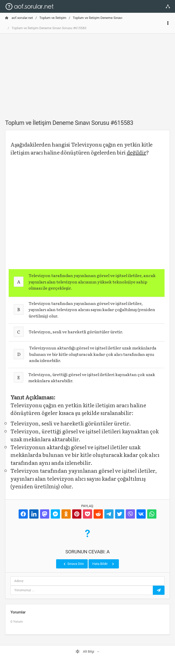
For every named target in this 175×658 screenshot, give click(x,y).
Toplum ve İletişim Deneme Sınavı (97, 18)
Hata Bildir (103, 564)
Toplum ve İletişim (52, 18)
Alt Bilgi (85, 652)
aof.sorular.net (19, 18)
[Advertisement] (87, 73)
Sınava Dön (73, 564)
